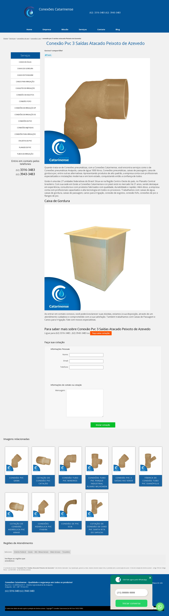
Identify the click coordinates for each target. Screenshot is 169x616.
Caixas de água (25, 62)
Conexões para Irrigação (25, 134)
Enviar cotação (103, 425)
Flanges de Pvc (25, 147)
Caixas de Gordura (25, 68)
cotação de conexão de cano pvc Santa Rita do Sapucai (97, 528)
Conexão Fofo (25, 101)
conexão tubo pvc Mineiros (70, 479)
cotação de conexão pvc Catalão (43, 480)
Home (29, 29)
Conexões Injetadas (25, 128)
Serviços (83, 29)
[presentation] (85, 377)
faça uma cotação (101, 333)
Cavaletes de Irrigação (25, 88)
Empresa (47, 29)
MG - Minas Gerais (41, 552)
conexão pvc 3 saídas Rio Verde (123, 479)
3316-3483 (99, 12)
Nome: (82, 355)
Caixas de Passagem (25, 75)
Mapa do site (157, 583)
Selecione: (8, 552)
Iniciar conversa (131, 603)
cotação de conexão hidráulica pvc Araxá (16, 528)
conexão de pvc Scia (70, 525)
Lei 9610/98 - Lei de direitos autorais (19, 570)
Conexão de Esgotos (25, 95)
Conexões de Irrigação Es (25, 114)
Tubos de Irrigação (25, 154)
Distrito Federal (20, 552)
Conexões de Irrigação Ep (25, 108)
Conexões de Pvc (25, 121)
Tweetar (48, 55)
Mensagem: (79, 403)
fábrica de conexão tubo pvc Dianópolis (150, 480)
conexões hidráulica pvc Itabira (43, 526)
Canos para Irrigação (25, 81)
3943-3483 (115, 12)
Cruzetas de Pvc (25, 141)
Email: (83, 361)
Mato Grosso (55, 552)
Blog (118, 29)
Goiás (30, 552)
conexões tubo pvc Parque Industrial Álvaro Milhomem (97, 482)
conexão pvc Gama (16, 479)
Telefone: (81, 367)
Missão (65, 29)
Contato (101, 29)
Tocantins (66, 552)
